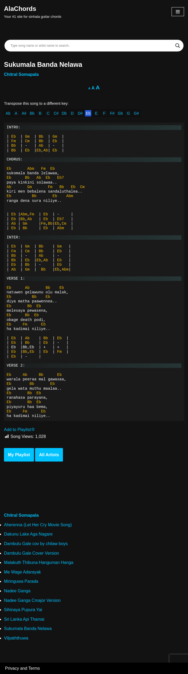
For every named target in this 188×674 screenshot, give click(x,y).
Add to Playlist (19, 429)
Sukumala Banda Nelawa (28, 628)
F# (112, 113)
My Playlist (19, 455)
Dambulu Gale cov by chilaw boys (36, 543)
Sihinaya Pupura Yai (23, 609)
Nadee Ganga (17, 591)
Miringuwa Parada (21, 581)
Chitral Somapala (21, 74)
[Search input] (92, 45)
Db (64, 113)
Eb (88, 113)
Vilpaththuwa (16, 638)
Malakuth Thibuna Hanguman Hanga (38, 562)
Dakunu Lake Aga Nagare (28, 534)
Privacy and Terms (22, 668)
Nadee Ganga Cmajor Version (32, 600)
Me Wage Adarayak (22, 572)
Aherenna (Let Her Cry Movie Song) (38, 525)
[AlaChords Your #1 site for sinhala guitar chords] (32, 12)
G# (136, 113)
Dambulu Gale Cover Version (31, 553)
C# (56, 113)
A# (24, 113)
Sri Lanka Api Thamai (24, 619)
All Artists (49, 455)
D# (80, 113)
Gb (120, 113)
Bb (32, 113)
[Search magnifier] (177, 45)
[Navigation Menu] (178, 11)
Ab (8, 113)
